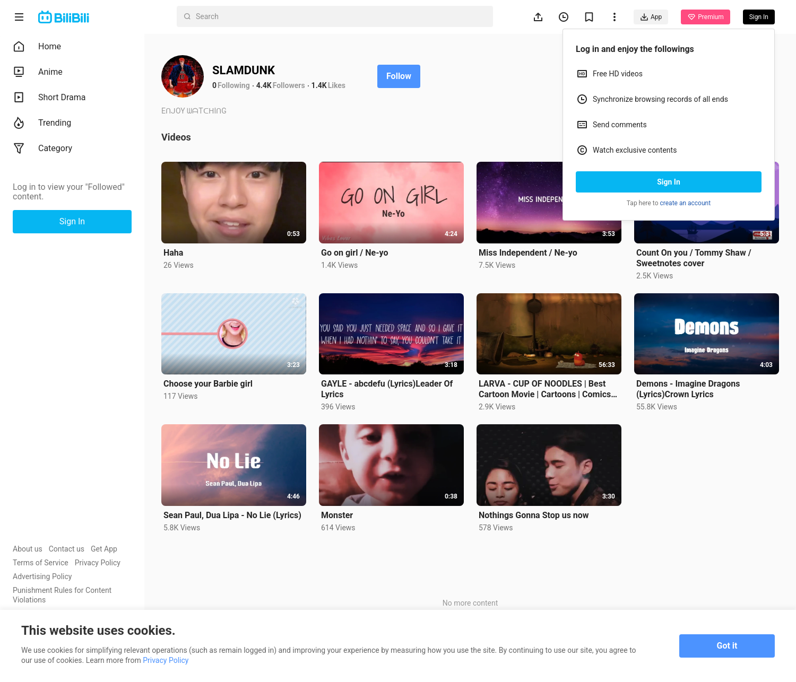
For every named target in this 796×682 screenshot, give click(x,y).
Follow (398, 76)
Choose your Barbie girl (208, 384)
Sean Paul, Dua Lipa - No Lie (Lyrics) (232, 515)
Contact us (66, 549)
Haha (173, 253)
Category (42, 148)
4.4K (264, 85)
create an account (685, 203)
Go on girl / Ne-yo (354, 253)
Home (37, 46)
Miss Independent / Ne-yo (528, 253)
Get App (104, 549)
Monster (337, 515)
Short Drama (49, 97)
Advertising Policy (42, 576)
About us (27, 549)
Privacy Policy (97, 562)
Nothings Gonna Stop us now (534, 515)
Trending (42, 123)
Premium (705, 17)
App (651, 17)
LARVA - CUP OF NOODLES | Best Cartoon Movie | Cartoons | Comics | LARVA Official (547, 389)
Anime (38, 72)
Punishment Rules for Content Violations (62, 595)
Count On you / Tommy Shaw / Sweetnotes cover (693, 258)
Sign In (668, 182)
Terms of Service (40, 562)
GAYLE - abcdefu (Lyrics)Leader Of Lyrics (387, 389)
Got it (727, 646)
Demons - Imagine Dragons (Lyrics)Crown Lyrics (688, 389)
